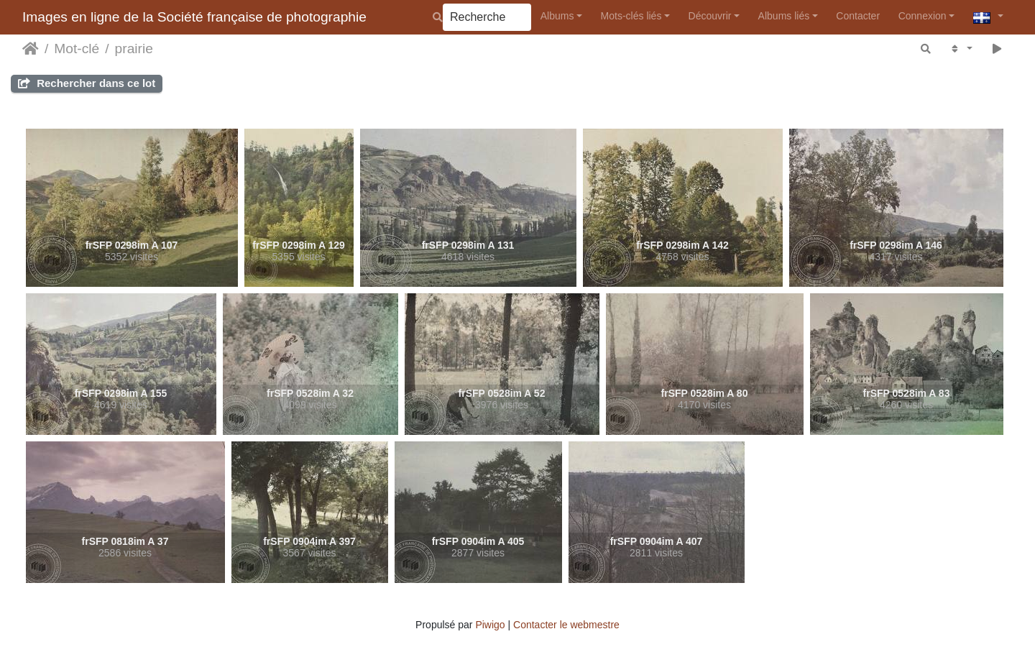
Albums (557, 16)
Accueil (30, 49)
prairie (134, 48)
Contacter (858, 16)
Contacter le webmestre (566, 624)
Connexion (922, 16)
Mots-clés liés (631, 16)
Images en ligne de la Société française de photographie (194, 16)
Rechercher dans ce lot (86, 83)
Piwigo (490, 624)
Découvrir (710, 16)
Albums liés (784, 16)
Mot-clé (76, 48)
